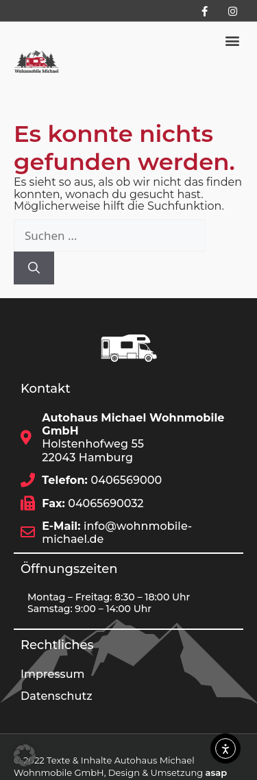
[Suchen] (34, 268)
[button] (232, 40)
